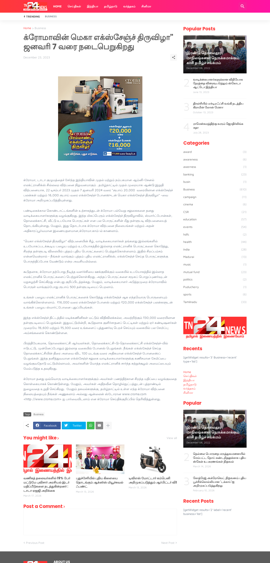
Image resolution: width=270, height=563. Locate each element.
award (215, 152)
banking (215, 174)
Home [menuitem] (187, 372)
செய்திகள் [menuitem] (190, 376)
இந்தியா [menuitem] (188, 380)
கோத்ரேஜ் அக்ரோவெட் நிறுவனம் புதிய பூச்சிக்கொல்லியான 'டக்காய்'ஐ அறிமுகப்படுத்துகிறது (219, 482)
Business (51, 16)
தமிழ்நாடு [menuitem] (190, 384)
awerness (215, 167)
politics (215, 279)
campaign (215, 197)
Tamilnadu (215, 302)
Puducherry (215, 287)
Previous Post (35, 542)
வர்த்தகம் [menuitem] (189, 388)
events (215, 227)
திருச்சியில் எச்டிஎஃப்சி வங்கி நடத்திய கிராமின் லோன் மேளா (218, 105)
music (215, 264)
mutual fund (215, 272)
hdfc (215, 234)
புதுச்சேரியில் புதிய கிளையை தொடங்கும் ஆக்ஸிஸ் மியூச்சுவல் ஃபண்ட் (99, 482)
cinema (215, 204)
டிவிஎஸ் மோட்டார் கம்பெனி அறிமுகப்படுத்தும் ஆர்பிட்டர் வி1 (153, 480)
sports (215, 294)
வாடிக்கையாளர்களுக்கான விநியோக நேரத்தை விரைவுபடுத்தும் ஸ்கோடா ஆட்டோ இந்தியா (218, 83)
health (215, 242)
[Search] (243, 6)
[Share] (173, 57)
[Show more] (108, 425)
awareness (215, 159)
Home (57, 6)
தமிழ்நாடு (110, 6)
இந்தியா (92, 6)
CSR (215, 212)
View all (172, 437)
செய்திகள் (74, 6)
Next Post (167, 542)
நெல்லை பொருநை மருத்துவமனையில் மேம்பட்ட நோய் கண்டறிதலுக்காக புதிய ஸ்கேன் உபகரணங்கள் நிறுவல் (219, 457)
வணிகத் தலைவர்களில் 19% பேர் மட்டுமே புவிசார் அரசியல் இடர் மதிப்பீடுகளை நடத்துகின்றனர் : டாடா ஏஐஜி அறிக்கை (46, 484)
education (215, 219)
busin (215, 182)
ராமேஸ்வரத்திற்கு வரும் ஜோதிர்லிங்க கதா (218, 125)
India (215, 249)
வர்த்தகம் (129, 6)
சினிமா (146, 6)
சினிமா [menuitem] (188, 392)
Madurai (215, 257)
